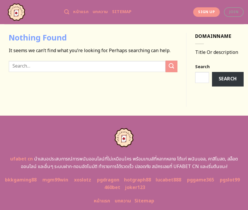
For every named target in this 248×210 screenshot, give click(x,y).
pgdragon (108, 180)
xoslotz (82, 180)
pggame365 (200, 180)
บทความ (100, 12)
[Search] (66, 12)
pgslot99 (230, 180)
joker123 (135, 187)
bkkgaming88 (21, 180)
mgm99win (55, 180)
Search (202, 67)
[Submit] (171, 66)
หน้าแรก (81, 12)
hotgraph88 (137, 180)
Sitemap (122, 12)
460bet (112, 187)
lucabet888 (168, 180)
